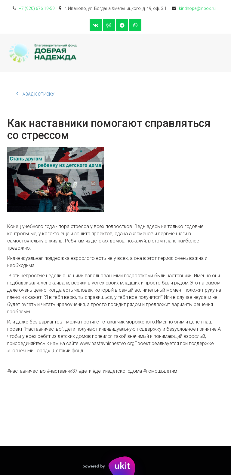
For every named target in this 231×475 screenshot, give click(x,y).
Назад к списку (35, 93)
